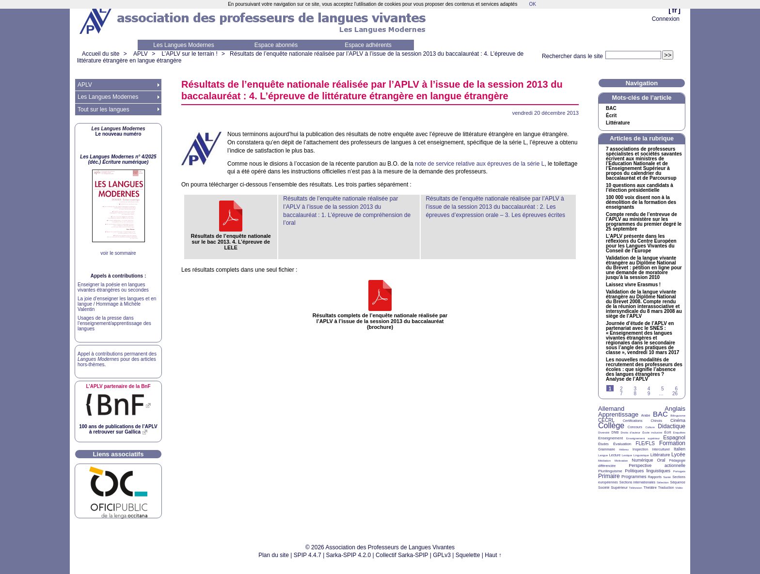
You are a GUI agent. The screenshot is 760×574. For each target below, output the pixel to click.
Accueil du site (100, 53)
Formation (672, 443)
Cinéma (677, 420)
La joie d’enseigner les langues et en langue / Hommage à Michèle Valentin (117, 304)
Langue (603, 455)
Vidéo (678, 487)
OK (532, 4)
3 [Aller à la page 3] (634, 388)
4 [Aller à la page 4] (649, 388)
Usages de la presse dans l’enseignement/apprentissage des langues (114, 323)
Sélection (663, 482)
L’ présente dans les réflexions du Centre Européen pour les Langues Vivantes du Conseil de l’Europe (641, 243)
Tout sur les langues (103, 109)
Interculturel (661, 449)
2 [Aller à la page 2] (621, 388)
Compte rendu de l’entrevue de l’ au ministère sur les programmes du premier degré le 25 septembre (643, 222)
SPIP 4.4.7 (307, 555)
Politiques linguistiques (647, 470)
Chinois (656, 420)
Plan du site (273, 555)
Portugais (679, 471)
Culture (649, 427)
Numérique (642, 460)
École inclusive (652, 432)
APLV (140, 53)
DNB (615, 432)
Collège (611, 425)
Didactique (671, 426)
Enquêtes (679, 432)
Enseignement (610, 438)
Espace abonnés (276, 45)
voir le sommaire (118, 253)
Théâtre (650, 487)
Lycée (678, 454)
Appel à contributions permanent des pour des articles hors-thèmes (117, 359)
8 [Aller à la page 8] (634, 393)
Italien (679, 449)
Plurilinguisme (610, 471)
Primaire (609, 476)
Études (603, 444)
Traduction (666, 487)
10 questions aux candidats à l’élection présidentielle (639, 188)
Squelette (468, 555)
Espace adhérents (368, 45)
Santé (667, 477)
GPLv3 (442, 555)
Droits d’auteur (630, 432)
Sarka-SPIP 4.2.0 (348, 555)
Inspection (640, 449)
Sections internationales (637, 482)
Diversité (603, 432)
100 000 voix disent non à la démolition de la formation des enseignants (641, 202)
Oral (661, 460)
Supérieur (619, 487)
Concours (635, 427)
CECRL (606, 420)
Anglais (675, 408)
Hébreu (624, 449)
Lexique (627, 455)
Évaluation (622, 444)
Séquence (677, 482)
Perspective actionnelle (657, 465)
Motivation (621, 460)
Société (603, 487)
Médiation (604, 460)
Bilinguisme (677, 415)
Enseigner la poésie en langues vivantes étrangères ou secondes (113, 287)
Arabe (645, 415)
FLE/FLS (644, 443)
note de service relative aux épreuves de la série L (480, 163)
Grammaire (606, 449)
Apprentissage (618, 414)
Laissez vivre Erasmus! (633, 284)
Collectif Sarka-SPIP (402, 555)
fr (674, 10)
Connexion (666, 19)
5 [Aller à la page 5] (662, 388)
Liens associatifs (118, 454)
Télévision (635, 487)
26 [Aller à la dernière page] (675, 393)
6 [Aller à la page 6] (676, 388)
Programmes (634, 476)
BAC (660, 414)
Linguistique (641, 455)
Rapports (655, 477)
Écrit (611, 115)
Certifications (632, 420)
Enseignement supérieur (643, 438)
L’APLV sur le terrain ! (190, 53)
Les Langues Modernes (183, 45)
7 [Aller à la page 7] (621, 393)
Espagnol (674, 437)
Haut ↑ (493, 555)
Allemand (611, 408)
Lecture (614, 455)
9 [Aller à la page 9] (649, 393)
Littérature (618, 123)
